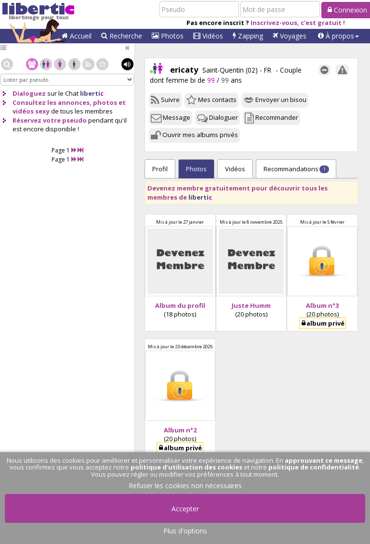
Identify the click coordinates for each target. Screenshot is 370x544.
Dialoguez (29, 93)
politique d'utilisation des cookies (186, 467)
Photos (168, 35)
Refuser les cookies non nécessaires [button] (185, 485)
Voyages (289, 35)
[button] (338, 36)
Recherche (121, 35)
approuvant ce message (323, 460)
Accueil (77, 35)
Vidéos (208, 35)
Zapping (248, 35)
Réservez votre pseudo (50, 120)
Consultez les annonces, (52, 102)
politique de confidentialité (313, 467)
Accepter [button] (185, 508)
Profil (160, 168)
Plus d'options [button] (185, 530)
